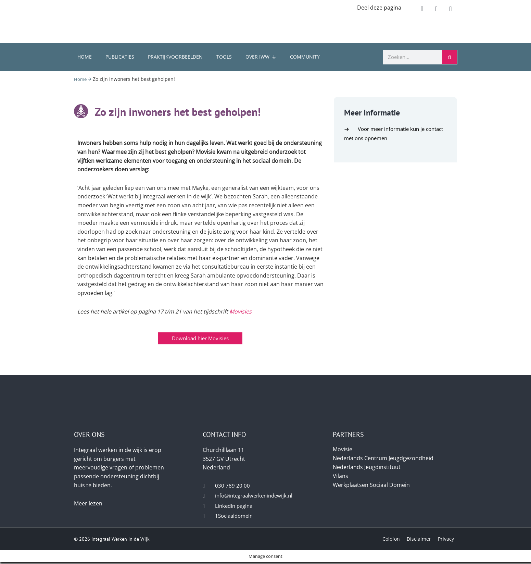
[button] (422, 8)
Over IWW (260, 56)
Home (84, 56)
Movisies (240, 311)
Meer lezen (88, 503)
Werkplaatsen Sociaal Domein (371, 484)
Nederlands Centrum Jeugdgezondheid (383, 458)
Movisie (342, 449)
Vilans (340, 476)
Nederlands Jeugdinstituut (367, 467)
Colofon (391, 540)
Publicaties (119, 56)
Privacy (446, 540)
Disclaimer (419, 540)
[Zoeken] (449, 57)
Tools (224, 56)
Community (305, 56)
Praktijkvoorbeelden (175, 56)
